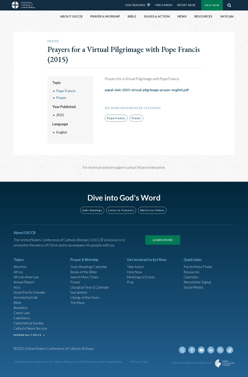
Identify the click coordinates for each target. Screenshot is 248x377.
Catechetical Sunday (29, 322)
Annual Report (24, 280)
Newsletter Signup (198, 280)
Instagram (220, 349)
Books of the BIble (84, 270)
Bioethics (21, 307)
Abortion (20, 265)
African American (26, 275)
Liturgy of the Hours (85, 296)
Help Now (212, 5)
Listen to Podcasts (121, 208)
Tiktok (229, 349)
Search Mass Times (84, 275)
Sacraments (79, 291)
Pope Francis (66, 91)
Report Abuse (186, 5)
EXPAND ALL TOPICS (27, 334)
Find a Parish (163, 5)
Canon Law (22, 312)
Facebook (192, 349)
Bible (18, 301)
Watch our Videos (152, 208)
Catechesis (22, 317)
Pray (130, 280)
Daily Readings (135, 5)
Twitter (183, 349)
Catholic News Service (30, 328)
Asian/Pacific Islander (30, 291)
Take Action (135, 265)
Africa (18, 270)
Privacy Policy (140, 361)
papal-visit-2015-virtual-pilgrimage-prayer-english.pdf (148, 90)
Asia (17, 286)
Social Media (193, 286)
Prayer (61, 97)
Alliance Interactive (151, 167)
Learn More (163, 238)
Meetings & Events (141, 275)
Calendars (191, 275)
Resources (192, 270)
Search (229, 5)
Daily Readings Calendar (150, 5)
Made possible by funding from (191, 362)
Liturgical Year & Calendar (90, 286)
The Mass (77, 301)
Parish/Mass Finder (198, 265)
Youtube (201, 349)
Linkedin (211, 349)
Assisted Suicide (26, 296)
